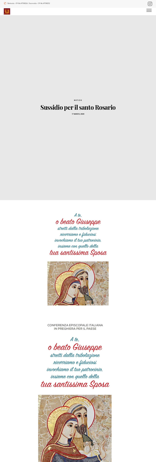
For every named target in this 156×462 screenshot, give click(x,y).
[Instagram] (150, 3)
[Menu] (150, 11)
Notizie (78, 100)
